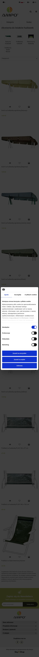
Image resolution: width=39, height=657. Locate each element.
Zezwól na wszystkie (19, 353)
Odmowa (19, 365)
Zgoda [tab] (6, 294)
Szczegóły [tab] (17, 294)
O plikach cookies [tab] (31, 294)
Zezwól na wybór (19, 359)
